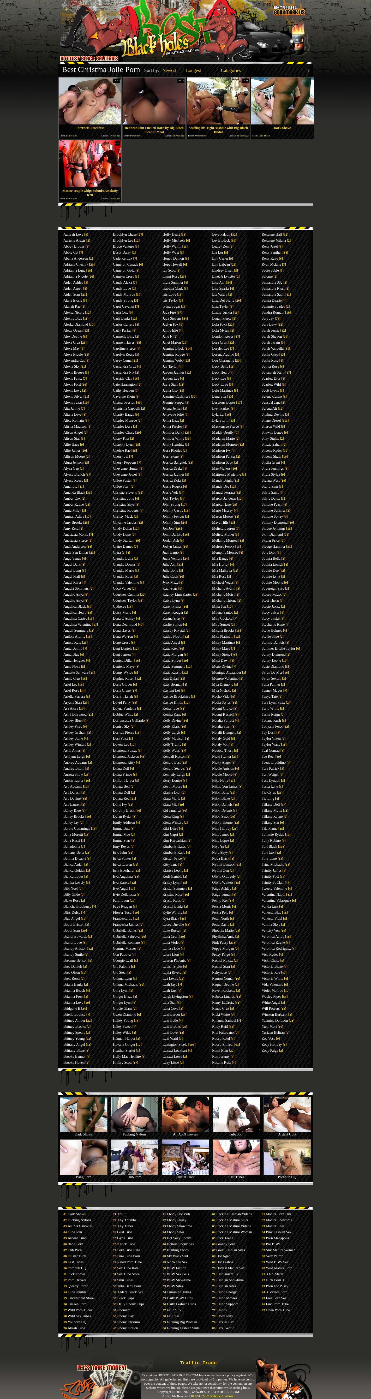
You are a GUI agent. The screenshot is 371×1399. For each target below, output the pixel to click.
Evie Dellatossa (124, 894)
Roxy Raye (270, 258)
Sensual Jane (271, 402)
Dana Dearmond (125, 624)
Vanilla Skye (271, 924)
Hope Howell (172, 264)
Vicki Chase (270, 960)
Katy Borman (172, 684)
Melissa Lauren (223, 528)
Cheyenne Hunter (126, 468)
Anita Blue (71, 654)
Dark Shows (83, 1132)
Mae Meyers (221, 468)
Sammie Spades (273, 306)
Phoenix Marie (223, 930)
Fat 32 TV (174, 1310)
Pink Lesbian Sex (278, 1232)
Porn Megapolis (277, 1238)
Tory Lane (269, 858)
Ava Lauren (71, 804)
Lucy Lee (219, 378)
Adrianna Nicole (75, 276)
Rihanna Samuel (224, 1021)
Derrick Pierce (123, 732)
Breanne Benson (75, 960)
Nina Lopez (220, 840)
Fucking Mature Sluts (232, 1220)
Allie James (72, 450)
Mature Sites (275, 1226)
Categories (231, 70)
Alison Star (71, 438)
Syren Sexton (271, 678)
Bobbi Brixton (74, 924)
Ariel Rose (71, 690)
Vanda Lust (270, 906)
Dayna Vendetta (124, 708)
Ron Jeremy (221, 1057)
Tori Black (269, 846)
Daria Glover (122, 684)
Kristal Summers (175, 888)
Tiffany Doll (271, 804)
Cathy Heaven (123, 390)
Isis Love (169, 294)
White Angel (271, 1003)
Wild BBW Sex (277, 1262)
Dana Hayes (122, 630)
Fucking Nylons (134, 1132)
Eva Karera (121, 882)
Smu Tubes (125, 1280)
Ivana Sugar (171, 306)
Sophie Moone (272, 582)
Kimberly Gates (174, 846)
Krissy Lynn (172, 882)
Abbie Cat (70, 252)
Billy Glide (71, 894)
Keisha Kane (172, 714)
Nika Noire (220, 780)
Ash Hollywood (75, 714)
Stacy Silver (270, 612)
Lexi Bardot (171, 1015)
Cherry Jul (120, 456)
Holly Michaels (174, 240)
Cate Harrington (125, 384)
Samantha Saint (273, 294)
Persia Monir (221, 906)
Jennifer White (173, 438)
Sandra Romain (273, 312)
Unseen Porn (77, 1304)
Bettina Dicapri (74, 858)
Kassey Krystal (174, 630)
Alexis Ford (72, 384)
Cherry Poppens (124, 462)
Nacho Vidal (221, 696)
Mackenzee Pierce (225, 426)
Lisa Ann (218, 282)
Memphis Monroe (225, 552)
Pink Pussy (220, 942)
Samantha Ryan (273, 288)
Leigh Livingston (175, 997)
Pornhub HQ (287, 1175)
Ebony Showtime (179, 1226)
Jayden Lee (171, 378)
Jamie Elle (170, 330)
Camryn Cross (123, 276)
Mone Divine (221, 666)
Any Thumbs (126, 1220)
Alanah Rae (72, 306)
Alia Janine (71, 408)
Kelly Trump (172, 744)
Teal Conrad (271, 750)
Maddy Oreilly (223, 432)
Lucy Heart (220, 372)
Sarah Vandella (273, 348)
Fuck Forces (77, 1274)
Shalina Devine (273, 414)
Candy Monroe (124, 294)
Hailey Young (123, 1021)
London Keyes (223, 336)
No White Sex (177, 1262)
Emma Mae (121, 834)
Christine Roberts (126, 510)
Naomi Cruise (222, 708)
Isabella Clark (173, 288)
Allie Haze (71, 444)
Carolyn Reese (123, 354)
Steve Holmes (272, 630)
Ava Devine (72, 798)
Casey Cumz (122, 360)
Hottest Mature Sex (230, 1268)
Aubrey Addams (75, 762)
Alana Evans (72, 300)
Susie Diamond (273, 666)
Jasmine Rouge (174, 354)
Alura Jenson (73, 462)
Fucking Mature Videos (233, 1226)
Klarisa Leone (173, 870)
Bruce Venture (123, 246)
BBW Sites (175, 1286)
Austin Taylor (73, 780)
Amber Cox (72, 498)
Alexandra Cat (74, 360)
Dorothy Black (124, 810)
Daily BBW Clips (180, 1298)
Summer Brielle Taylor (278, 648)
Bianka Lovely (74, 882)
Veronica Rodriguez (276, 948)
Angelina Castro (75, 618)
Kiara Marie (171, 798)
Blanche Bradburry (77, 906)
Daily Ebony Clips (130, 1304)
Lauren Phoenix (174, 960)
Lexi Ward (170, 1039)
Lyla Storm (220, 420)
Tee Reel (268, 756)
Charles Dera (122, 426)
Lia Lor (217, 252)
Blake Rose (71, 900)
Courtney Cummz (126, 594)
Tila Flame (270, 828)
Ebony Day (125, 1316)
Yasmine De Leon (275, 1021)
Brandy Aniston (74, 948)
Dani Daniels (122, 648)
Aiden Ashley (73, 282)
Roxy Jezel (270, 246)
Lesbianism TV (227, 1274)
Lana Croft (170, 936)
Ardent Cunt (287, 1132)
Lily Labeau (221, 264)
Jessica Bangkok (175, 462)
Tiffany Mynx (272, 810)
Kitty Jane (170, 864)
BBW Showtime (179, 1280)
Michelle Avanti (224, 588)
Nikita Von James (225, 786)
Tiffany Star (270, 822)
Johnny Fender (173, 516)
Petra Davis (220, 924)
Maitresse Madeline (226, 474)
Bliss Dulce (71, 912)
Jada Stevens (172, 318)
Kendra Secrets (174, 768)
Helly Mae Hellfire (127, 1057)
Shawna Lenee (272, 432)
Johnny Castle (173, 510)
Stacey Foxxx (272, 594)
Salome (267, 276)
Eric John (120, 852)
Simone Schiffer (273, 510)
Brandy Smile (73, 954)
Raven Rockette (223, 991)
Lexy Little (171, 1063)
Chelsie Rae (121, 450)
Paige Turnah (221, 894)
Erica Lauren (122, 864)
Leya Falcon (221, 234)
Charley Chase (123, 432)
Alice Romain (73, 420)
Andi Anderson (74, 546)
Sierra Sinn (270, 486)
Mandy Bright (222, 480)
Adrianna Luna (74, 270)
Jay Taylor (170, 366)
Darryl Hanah (123, 696)
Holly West (171, 252)
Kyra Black (171, 918)
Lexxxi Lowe (172, 1057)
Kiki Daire (170, 828)
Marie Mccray (222, 510)
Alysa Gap (71, 468)
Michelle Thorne (224, 600)
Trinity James (272, 870)
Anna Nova (71, 666)
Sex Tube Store (128, 1274)
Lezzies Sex (225, 1322)
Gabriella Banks (125, 930)
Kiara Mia (170, 804)
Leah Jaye (170, 985)
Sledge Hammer (273, 546)
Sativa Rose (270, 366)
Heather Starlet (124, 1051)
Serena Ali (269, 408)
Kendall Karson (174, 756)
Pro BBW (273, 1244)
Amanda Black (74, 492)
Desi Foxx (120, 738)
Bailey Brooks (74, 816)
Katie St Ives (172, 660)
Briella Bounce (74, 1015)
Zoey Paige (270, 1051)
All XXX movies (185, 1132)
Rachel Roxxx (222, 960)
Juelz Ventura (172, 558)
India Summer (173, 282)
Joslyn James (172, 546)
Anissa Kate (72, 642)
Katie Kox (170, 648)
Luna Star (219, 396)
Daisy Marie (122, 612)
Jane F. (168, 336)
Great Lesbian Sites (230, 1250)
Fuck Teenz (224, 1238)
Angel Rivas (72, 582)
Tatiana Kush (271, 720)
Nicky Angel (221, 762)
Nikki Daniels (222, 804)
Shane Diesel (271, 420)
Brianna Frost (73, 997)
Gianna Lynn (122, 979)
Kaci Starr (170, 588)
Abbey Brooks (74, 246)
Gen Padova (122, 954)
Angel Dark (72, 564)
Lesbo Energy (226, 1292)
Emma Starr (121, 840)
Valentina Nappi (273, 894)
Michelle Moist (223, 594)
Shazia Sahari (272, 444)
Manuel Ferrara (223, 492)
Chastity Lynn (123, 444)
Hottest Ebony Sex (180, 1244)
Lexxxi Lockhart (175, 1051)
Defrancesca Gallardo (129, 720)
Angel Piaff (71, 576)
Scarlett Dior (271, 378)
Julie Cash (170, 576)
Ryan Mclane (271, 264)
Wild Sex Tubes (79, 1316)
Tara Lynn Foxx (273, 702)
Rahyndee (219, 972)
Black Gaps (125, 1298)
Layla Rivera (172, 972)
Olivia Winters (223, 882)
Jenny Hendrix (173, 444)
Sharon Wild (271, 426)
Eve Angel (120, 888)
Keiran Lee (171, 708)
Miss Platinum (222, 636)
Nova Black (220, 858)
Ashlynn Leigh (74, 756)
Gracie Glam (122, 1009)
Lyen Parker (221, 408)
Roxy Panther (272, 252)
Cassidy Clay (122, 378)
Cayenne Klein (124, 396)
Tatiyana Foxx (272, 726)
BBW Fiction (176, 1268)
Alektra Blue (72, 318)
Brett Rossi (71, 979)
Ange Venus (72, 558)
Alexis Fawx (72, 378)
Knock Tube (126, 1244)
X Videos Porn (276, 1292)
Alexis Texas (72, 402)
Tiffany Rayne (272, 816)
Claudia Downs (124, 564)
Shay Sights (270, 438)
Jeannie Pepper (173, 402)
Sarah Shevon (272, 336)
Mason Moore (222, 516)
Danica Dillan (123, 660)
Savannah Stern (273, 372)
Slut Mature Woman (280, 1250)
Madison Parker (223, 456)
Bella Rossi (71, 840)
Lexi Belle (170, 1021)
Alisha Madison (75, 426)
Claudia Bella (123, 558)
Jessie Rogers (172, 486)
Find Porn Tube (277, 1304)
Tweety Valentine (274, 888)
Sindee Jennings (273, 528)
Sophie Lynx (271, 576)
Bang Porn (83, 1175)
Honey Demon (173, 258)
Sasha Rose (270, 360)
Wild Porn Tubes (80, 1310)
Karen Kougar (173, 612)
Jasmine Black (173, 348)
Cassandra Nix (123, 372)
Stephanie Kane (273, 624)
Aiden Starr (71, 294)
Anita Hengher (74, 660)
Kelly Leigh (171, 732)
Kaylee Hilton (173, 702)
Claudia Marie (123, 570)
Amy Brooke (72, 522)
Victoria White (272, 979)
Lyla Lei (218, 414)
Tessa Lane (270, 786)
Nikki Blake (221, 798)
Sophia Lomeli (272, 564)
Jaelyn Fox (170, 324)
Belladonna (71, 846)
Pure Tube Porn (128, 1256)
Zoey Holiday (272, 1045)
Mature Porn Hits (278, 1214)
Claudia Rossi (123, 576)
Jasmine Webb (173, 360)
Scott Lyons (270, 390)
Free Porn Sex (276, 1298)
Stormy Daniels (273, 642)
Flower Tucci (122, 912)
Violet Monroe (272, 991)
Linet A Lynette (223, 276)
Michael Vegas (223, 582)
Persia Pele (220, 912)
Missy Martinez (223, 642)
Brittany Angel (74, 1045)
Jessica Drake (173, 468)
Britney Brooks (74, 1027)
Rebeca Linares (223, 997)
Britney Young (74, 1039)
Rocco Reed (221, 1039)
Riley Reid (220, 1027)
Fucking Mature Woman (234, 1232)
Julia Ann (169, 564)
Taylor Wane (271, 744)
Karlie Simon (172, 624)
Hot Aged (223, 1256)
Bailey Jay (71, 822)
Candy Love (122, 288)
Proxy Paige (221, 954)
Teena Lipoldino (274, 762)
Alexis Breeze (73, 372)
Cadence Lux (122, 258)
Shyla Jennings (273, 468)
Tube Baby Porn (129, 1286)
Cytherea (119, 606)
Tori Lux (268, 852)
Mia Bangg (220, 558)
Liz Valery (219, 294)
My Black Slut (177, 1256)
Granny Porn (225, 1244)
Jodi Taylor (171, 498)
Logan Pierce (221, 318)
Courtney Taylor (125, 600)
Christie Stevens (125, 492)
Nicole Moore (222, 774)
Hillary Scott (122, 1063)
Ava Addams (72, 786)
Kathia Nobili (173, 636)
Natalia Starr (221, 726)
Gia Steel (120, 972)
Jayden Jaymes (173, 372)
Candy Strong (123, 300)
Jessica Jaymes (173, 474)
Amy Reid (71, 528)
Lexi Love (170, 1033)
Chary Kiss (121, 438)
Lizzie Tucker (222, 312)
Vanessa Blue (271, 912)
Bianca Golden (74, 870)
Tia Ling (268, 798)
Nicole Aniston (223, 768)
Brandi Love (72, 942)
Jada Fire (169, 312)
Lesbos (221, 1310)
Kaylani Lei (171, 690)
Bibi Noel (70, 888)
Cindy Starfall (123, 540)
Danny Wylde (123, 672)
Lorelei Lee (220, 348)
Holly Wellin (172, 246)
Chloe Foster (122, 480)
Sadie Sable (270, 270)
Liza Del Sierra (223, 300)
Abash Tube (76, 1328)
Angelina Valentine (77, 624)
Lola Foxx (219, 324)
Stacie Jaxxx (271, 606)
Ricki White (221, 1015)
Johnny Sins (171, 522)
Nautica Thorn (222, 750)
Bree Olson (71, 972)
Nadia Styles (221, 702)
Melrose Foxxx (223, 546)
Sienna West (271, 480)
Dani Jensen (122, 654)
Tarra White (270, 708)
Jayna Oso (170, 390)
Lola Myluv (221, 330)
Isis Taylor (170, 300)
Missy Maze (221, 648)
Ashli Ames (72, 750)
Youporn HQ (77, 1322)
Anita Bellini (72, 648)
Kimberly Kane (174, 852)
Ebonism (123, 1310)
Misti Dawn (221, 660)
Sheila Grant (271, 462)
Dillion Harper (123, 780)
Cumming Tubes (179, 1292)
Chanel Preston (124, 402)
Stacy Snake (271, 618)
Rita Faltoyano (223, 1033)
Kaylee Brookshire (176, 696)
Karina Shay (172, 618)
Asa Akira (70, 708)
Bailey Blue (72, 810)
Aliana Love (72, 414)
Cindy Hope (122, 534)
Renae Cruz (220, 1009)
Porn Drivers (77, 1280)
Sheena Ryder (272, 450)
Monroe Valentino (225, 678)
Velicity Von (271, 930)
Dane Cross (121, 642)
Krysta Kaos (172, 900)
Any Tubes (125, 1226)
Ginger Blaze (122, 997)
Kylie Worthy (172, 912)
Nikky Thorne (222, 822)
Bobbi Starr (71, 930)
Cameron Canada (125, 264)
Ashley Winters (74, 744)
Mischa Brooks (223, 630)
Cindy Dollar (122, 528)
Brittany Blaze (74, 1051)
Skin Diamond (272, 534)
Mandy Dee (220, 486)
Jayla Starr (170, 384)
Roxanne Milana (274, 240)
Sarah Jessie (270, 330)
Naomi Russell (223, 714)
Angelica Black (74, 606)
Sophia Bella (271, 558)
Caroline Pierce (124, 348)
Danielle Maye (124, 666)
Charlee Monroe (125, 420)
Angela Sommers (76, 588)
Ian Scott (169, 270)
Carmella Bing (123, 336)
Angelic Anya (73, 594)
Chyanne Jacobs (125, 522)
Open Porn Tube (278, 1310)
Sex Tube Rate (128, 1268)
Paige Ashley (221, 888)
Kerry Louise (172, 780)
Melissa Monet (223, 534)
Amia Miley (72, 510)
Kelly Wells (171, 750)
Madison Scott (222, 462)
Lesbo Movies (226, 1298)
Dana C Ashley (124, 618)
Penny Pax (220, 900)
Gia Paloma (121, 966)
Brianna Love (73, 1003)
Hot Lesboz (224, 1262)
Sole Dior (269, 552)
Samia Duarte (272, 300)
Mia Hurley (220, 564)
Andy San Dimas (75, 552)
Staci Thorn (270, 600)
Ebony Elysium (128, 1322)
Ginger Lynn (122, 1003)
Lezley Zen (220, 246)
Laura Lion (171, 954)
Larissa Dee (171, 948)
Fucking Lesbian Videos (234, 1214)
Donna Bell (121, 786)
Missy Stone (221, 654)
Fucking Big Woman (182, 1322)
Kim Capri (170, 834)
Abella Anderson (75, 258)
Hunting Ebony (178, 1250)
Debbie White (123, 714)
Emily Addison (124, 822)
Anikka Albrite (74, 636)
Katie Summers (174, 666)
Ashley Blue (72, 720)
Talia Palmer (271, 684)
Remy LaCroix (223, 1003)
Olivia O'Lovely (224, 876)
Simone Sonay (272, 516)
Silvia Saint (270, 492)
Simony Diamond (275, 522)
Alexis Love (72, 390)
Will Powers (271, 1009)
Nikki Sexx (220, 816)
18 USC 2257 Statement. (207, 1396)
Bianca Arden (73, 864)
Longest (193, 70)
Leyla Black (221, 240)
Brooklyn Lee (123, 240)
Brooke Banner (74, 1057)
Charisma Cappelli (126, 408)
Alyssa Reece (73, 480)
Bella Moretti (73, 834)
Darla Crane (122, 690)
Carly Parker (122, 330)
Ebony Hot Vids (178, 1214)
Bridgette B (71, 1009)
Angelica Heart (74, 612)
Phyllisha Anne (223, 936)
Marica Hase (221, 504)
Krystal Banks (173, 906)
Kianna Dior (172, 792)
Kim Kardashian (175, 840)
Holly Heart (171, 234)
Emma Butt (121, 828)
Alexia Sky (71, 366)
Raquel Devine (223, 985)
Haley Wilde (122, 1033)
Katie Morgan (173, 654)
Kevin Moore (172, 786)
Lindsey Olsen (222, 270)
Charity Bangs (123, 414)
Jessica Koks (172, 480)
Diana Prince (122, 774)
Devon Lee (121, 744)
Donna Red (121, 798)
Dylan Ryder (122, 816)
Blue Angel (71, 918)
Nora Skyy (220, 852)
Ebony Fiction (127, 1328)
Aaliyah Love (73, 234)
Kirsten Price (172, 858)
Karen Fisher (172, 606)
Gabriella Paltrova (126, 936)
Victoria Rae (271, 972)
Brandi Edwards (75, 936)
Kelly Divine (172, 720)
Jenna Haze (171, 420)
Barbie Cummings (76, 828)
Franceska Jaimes (126, 924)
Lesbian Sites (226, 1286)
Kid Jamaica (172, 810)
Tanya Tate (270, 696)
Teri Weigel (270, 774)
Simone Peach (272, 504)
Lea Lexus (170, 979)
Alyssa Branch (74, 474)
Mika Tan (219, 606)
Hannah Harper (124, 1039)
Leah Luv (170, 991)
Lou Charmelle (223, 360)
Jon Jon (168, 528)
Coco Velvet (122, 588)
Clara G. (119, 552)
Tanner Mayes (272, 690)
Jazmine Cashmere (176, 396)
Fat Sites (173, 1316)
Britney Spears (74, 1033)
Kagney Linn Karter (177, 594)
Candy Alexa (122, 282)
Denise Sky (121, 726)
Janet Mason (172, 342)
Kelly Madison (173, 738)
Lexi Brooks (172, 1027)
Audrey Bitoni (74, 768)
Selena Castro (272, 396)
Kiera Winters (173, 822)
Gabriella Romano (126, 942)
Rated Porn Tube (129, 1262)
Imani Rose (171, 276)
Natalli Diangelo (224, 732)
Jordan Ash (171, 540)
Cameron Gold (124, 270)
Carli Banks (121, 318)
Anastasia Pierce (75, 540)
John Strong (171, 504)
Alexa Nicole (73, 354)
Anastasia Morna (75, 534)
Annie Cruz (71, 678)
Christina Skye (124, 504)
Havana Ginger (124, 1045)
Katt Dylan (171, 678)
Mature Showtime (279, 1220)
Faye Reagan (122, 906)
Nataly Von (220, 744)
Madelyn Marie (223, 438)
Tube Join (236, 1132)
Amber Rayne (73, 504)
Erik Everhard (123, 870)
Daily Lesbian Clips (181, 1304)
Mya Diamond (222, 684)
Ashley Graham (74, 732)
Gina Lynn (121, 991)
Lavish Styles (172, 966)
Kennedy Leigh (174, 774)
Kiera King (171, 816)
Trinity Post (270, 876)
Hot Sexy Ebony (179, 1238)
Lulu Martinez (222, 390)
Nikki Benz (220, 792)
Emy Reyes (121, 846)
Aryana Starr (72, 702)
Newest (169, 70)
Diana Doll (121, 768)
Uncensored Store (81, 1298)
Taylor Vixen (271, 738)
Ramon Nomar (223, 979)
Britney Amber (74, 1021)
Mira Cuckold (222, 618)
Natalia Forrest (223, 720)
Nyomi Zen (220, 870)
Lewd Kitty (224, 1316)
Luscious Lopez (223, 402)
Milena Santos (222, 612)
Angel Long (72, 570)
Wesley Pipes (271, 997)
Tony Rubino (271, 840)
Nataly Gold (221, 738)
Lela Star (169, 1003)
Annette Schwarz (75, 672)
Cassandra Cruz (124, 366)
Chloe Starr (121, 486)
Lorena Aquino (223, 354)
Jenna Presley (173, 426)
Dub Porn (134, 1175)
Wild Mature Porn (279, 1268)
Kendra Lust (172, 762)
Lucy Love (220, 384)
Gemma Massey (125, 948)
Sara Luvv (269, 324)
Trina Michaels (273, 864)
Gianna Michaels (125, 985)
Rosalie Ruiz (221, 1063)
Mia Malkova (222, 570)
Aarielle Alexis (74, 240)
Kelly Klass (171, 726)
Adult (121, 1214)
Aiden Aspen (72, 288)
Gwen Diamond (124, 1015)
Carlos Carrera (123, 324)
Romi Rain (220, 1051)
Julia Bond (170, 570)
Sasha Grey (270, 354)
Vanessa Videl (272, 918)
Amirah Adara (73, 516)
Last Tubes (236, 1175)
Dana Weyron (123, 636)
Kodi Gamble (172, 876)
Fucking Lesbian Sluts (183, 1328)
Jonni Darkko (172, 534)
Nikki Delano (222, 810)
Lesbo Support (227, 1304)
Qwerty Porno (78, 1286)
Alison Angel (73, 432)
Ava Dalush (71, 792)
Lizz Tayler (220, 306)
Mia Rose (219, 576)
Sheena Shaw (271, 456)
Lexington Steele (175, 1045)
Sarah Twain (271, 342)
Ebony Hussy (176, 1220)
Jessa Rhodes (172, 450)
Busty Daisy (122, 252)
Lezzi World (225, 1328)
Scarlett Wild (271, 384)
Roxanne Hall (272, 234)
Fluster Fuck (185, 1175)
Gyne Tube (125, 1238)
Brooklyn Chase (125, 234)
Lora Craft (220, 342)
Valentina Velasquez (276, 900)
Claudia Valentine (126, 582)
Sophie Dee (270, 570)
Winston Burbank (275, 1015)
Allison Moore (74, 456)
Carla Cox (120, 312)
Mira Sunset (221, 624)
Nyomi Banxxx (223, 864)
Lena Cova (170, 1009)
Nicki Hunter (221, 756)
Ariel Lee (70, 684)
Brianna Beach (74, 991)
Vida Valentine (272, 985)
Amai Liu (70, 486)
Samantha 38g (272, 282)
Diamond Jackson (126, 756)
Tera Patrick (270, 768)
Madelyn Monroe (225, 444)
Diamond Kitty (124, 762)
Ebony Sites (175, 1232)
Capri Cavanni (123, 306)
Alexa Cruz (71, 342)
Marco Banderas (224, 498)
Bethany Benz (73, 852)
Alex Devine (72, 336)
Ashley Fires (72, 726)
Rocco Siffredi (223, 1045)
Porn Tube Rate (128, 1250)
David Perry (122, 702)
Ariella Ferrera (74, 696)
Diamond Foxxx (125, 750)
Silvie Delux (271, 498)
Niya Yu (218, 846)
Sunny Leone (271, 660)
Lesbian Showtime (230, 1280)
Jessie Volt (170, 492)
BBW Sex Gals (178, 1274)
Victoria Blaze (272, 966)
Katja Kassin (172, 672)
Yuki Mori (269, 1027)
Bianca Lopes (73, 876)
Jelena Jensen (172, 408)
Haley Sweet (122, 1027)
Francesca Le (122, 918)
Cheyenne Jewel (125, 474)
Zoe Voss (268, 1039)
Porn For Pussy (277, 1286)
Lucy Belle (220, 366)
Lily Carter (220, 258)
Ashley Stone (73, 738)
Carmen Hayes (124, 342)
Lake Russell (172, 930)
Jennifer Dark (173, 432)
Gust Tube (124, 1232)
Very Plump (274, 1256)
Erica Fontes (122, 858)
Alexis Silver (73, 396)
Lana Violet (171, 942)
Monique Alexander (226, 672)
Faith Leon (121, 900)
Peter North (220, 918)
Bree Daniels (72, 966)
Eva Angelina (123, 876)
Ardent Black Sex (130, 1292)
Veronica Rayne (273, 942)
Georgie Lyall (123, 960)
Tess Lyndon (271, 780)
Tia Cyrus (269, 792)
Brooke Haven (74, 1063)
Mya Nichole (221, 690)
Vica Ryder (270, 954)
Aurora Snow (73, 774)
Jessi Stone (171, 456)
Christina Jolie (123, 498)
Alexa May (71, 348)
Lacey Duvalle (173, 924)
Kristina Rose (173, 894)
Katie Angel (171, 642)
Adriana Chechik (75, 264)
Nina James (220, 834)
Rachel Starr (221, 966)
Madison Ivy (221, 450)
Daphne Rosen (123, 678)
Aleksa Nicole (73, 312)
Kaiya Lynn (171, 600)
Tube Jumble (77, 1292)
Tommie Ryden (273, 834)
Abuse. (229, 1396)
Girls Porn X (275, 1280)
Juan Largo (171, 552)
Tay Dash (269, 732)
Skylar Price (271, 540)
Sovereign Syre (273, 588)
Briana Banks (73, 985)
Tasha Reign (271, 714)
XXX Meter (274, 1274)
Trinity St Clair (273, 882)
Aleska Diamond (75, 324)
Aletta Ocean (72, 330)
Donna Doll (121, 792)
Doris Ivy (120, 804)
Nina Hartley (221, 828)
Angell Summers (75, 630)
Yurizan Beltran (273, 1033)
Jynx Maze (170, 582)
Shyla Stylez (271, 474)
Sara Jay (268, 318)
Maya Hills (220, 522)
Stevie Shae (270, 636)
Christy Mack (123, 516)
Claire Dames (123, 546)
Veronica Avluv (273, 936)
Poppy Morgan (223, 948)
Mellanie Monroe (225, 540)
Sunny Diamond (273, 654)
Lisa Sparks (220, 288)
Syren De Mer (272, 672)
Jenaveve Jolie (173, 414)
